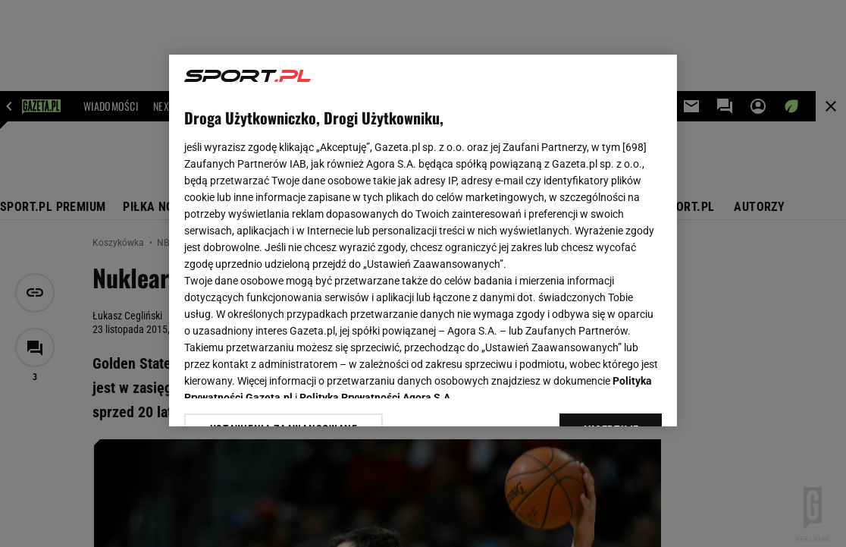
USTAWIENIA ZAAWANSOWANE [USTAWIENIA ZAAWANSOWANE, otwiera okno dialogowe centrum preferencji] (284, 396)
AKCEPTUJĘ (610, 397)
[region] (423, 240)
